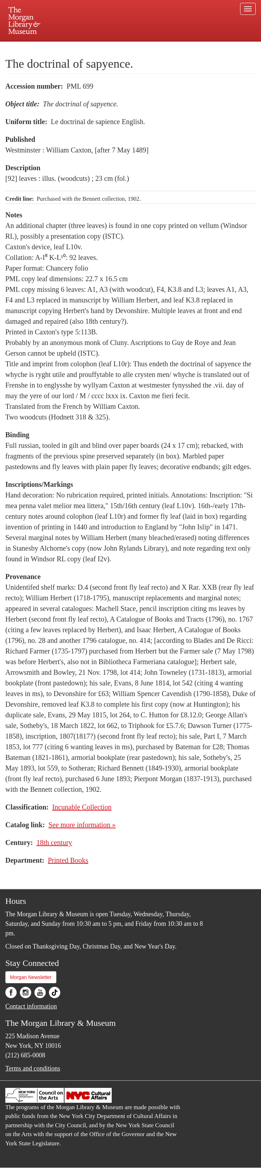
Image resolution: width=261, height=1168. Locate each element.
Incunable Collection (81, 807)
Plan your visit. (46, 47)
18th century (54, 842)
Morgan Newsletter (31, 977)
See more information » (82, 825)
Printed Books (68, 860)
